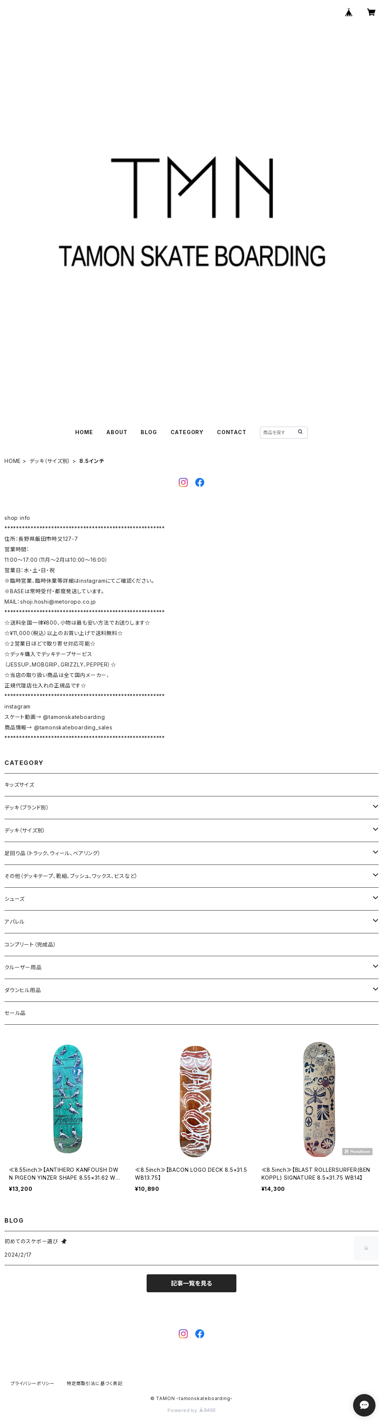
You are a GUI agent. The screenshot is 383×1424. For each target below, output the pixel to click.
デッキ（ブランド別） (26, 807)
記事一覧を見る (191, 1283)
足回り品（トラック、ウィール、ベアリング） (52, 853)
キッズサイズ (19, 784)
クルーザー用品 (23, 967)
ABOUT (116, 432)
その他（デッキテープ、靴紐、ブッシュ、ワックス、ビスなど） (71, 876)
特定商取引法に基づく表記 (95, 1383)
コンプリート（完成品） (30, 944)
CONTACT (231, 432)
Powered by (191, 1410)
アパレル (14, 921)
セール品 (15, 1013)
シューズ (14, 899)
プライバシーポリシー (32, 1383)
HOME (84, 432)
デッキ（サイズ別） (50, 461)
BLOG (149, 432)
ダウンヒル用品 (22, 990)
